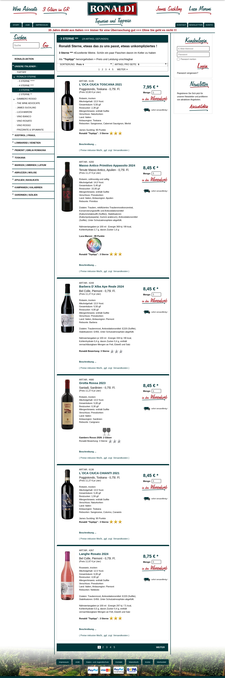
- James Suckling (26, 107)
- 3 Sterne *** (25, 90)
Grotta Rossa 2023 (92, 383)
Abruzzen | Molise (24, 172)
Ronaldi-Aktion (23, 58)
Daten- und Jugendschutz (97, 662)
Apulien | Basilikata (25, 179)
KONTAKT (181, 25)
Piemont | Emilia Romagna (29, 149)
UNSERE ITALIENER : (24, 66)
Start (16, 25)
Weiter (122, 69)
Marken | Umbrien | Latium (29, 164)
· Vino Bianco (23, 116)
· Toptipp (21, 72)
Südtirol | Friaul (24, 135)
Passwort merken (188, 59)
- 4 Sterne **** (26, 85)
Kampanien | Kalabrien (27, 187)
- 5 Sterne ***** (26, 81)
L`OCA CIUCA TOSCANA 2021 (100, 84)
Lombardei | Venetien (26, 142)
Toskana (19, 157)
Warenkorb (133, 662)
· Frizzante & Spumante (30, 129)
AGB (27, 25)
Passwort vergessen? (187, 73)
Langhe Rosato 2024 (93, 554)
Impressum (42, 25)
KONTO (209, 25)
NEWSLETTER (196, 25)
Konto (147, 662)
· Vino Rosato (24, 121)
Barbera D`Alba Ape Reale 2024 (101, 286)
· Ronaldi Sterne (24, 77)
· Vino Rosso (23, 125)
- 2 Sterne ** (25, 94)
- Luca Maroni (24, 112)
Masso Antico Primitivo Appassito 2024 (107, 165)
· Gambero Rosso (25, 99)
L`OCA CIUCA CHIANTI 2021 (99, 473)
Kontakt (119, 662)
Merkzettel (161, 662)
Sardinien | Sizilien (25, 194)
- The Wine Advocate (28, 103)
